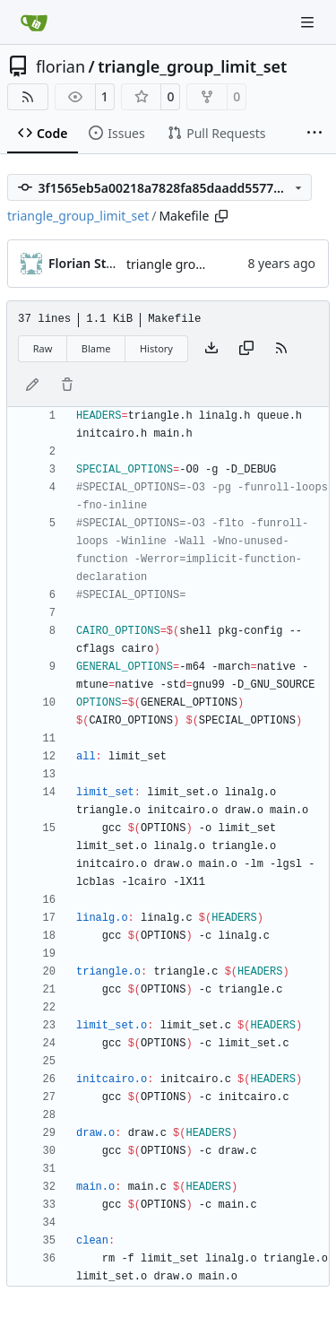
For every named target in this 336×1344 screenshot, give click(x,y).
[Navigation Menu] (309, 22)
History (156, 348)
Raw (43, 348)
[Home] (34, 22)
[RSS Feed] (27, 96)
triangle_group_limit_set (192, 66)
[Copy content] (246, 349)
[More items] (314, 133)
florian (60, 66)
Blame (96, 348)
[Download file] (211, 349)
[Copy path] (221, 216)
